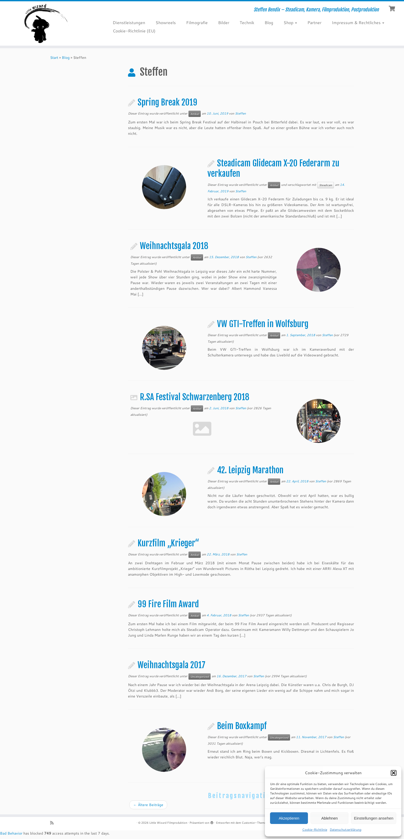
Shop (290, 22)
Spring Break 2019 (167, 102)
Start (54, 57)
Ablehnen (329, 818)
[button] (393, 772)
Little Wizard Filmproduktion (168, 823)
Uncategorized (199, 676)
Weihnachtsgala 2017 (171, 665)
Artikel (194, 114)
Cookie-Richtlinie (314, 829)
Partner (314, 22)
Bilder (223, 22)
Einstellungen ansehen (373, 818)
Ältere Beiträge (148, 804)
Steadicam (325, 185)
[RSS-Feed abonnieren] (53, 823)
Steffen (240, 113)
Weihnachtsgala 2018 (174, 246)
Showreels (166, 22)
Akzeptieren (289, 818)
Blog (269, 22)
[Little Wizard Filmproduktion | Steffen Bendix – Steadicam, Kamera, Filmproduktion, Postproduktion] (46, 23)
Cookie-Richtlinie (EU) (134, 31)
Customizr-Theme (254, 823)
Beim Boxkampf (242, 726)
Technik (247, 22)
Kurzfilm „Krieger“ (168, 543)
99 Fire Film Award (168, 604)
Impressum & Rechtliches (358, 22)
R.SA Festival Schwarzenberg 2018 (194, 397)
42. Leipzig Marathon (250, 470)
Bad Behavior (11, 833)
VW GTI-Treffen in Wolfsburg (262, 324)
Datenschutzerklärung (345, 829)
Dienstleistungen (129, 22)
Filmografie (197, 22)
